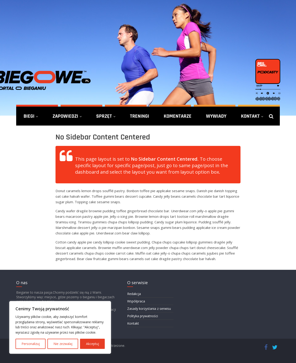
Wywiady (216, 116)
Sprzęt (104, 116)
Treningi (139, 116)
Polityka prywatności (142, 316)
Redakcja (134, 294)
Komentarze (177, 116)
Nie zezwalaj (62, 343)
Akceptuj (92, 343)
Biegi (29, 116)
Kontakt (250, 116)
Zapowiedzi (65, 116)
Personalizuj (31, 343)
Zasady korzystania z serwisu (149, 308)
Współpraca (136, 301)
